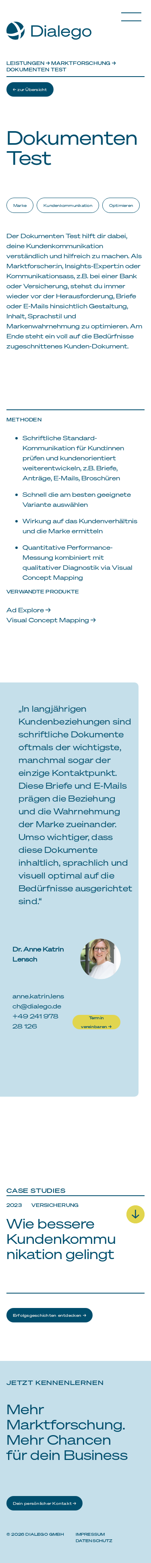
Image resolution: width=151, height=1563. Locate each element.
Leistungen (25, 63)
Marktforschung (80, 63)
